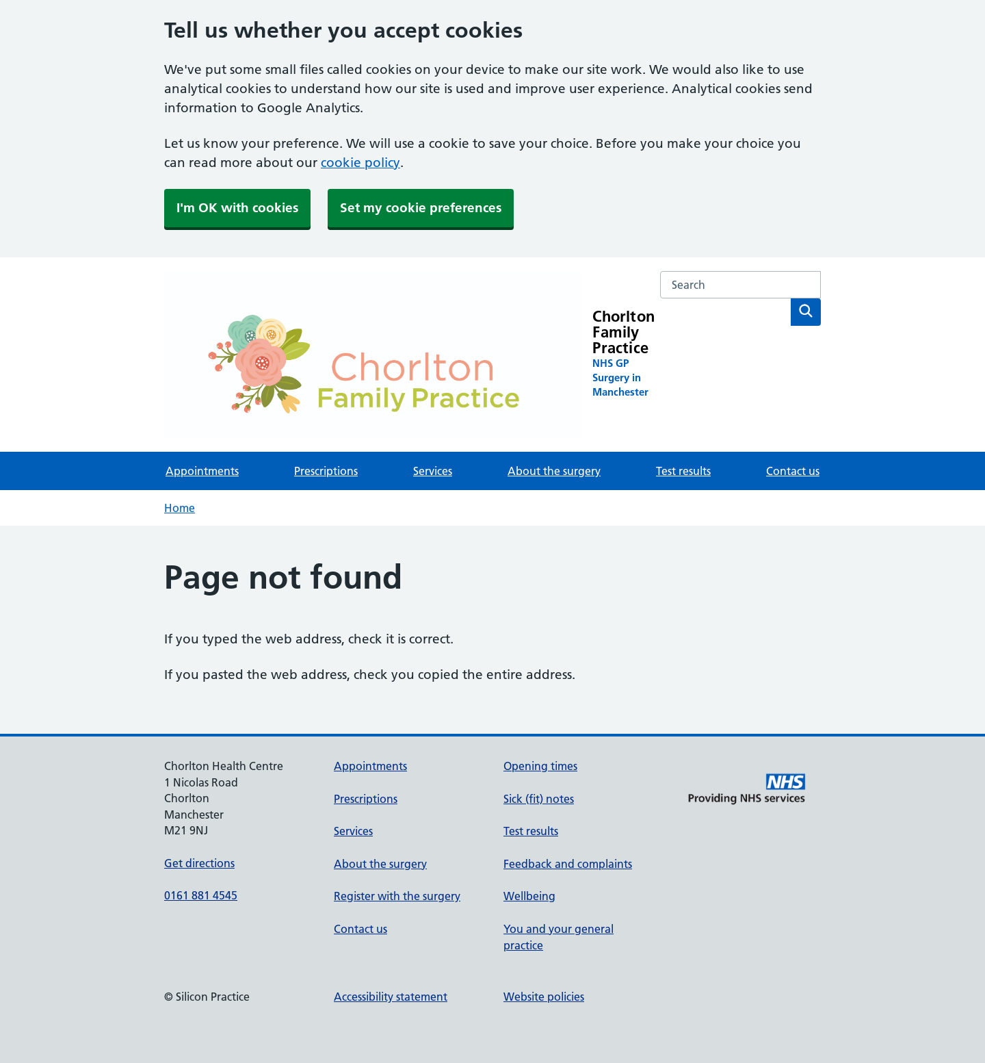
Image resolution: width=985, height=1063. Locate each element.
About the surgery (554, 471)
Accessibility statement (390, 996)
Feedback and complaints (567, 864)
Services (432, 471)
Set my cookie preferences (420, 208)
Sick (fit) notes (538, 799)
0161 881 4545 (200, 895)
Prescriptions (326, 471)
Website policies (543, 996)
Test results (683, 471)
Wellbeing (529, 896)
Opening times (540, 766)
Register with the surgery (397, 896)
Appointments (202, 471)
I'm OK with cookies (237, 208)
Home (179, 508)
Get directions (199, 863)
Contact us (792, 471)
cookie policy (360, 162)
